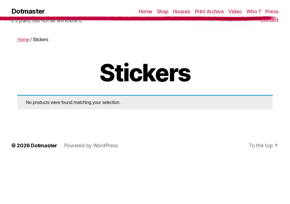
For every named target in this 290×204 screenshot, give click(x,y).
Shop (163, 11)
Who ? (253, 11)
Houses (181, 11)
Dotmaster (28, 11)
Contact (269, 20)
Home (145, 11)
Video (235, 11)
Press (272, 11)
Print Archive (209, 11)
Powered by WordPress (91, 145)
